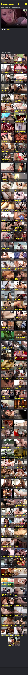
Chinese (17, 227)
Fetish (6, 338)
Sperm (16, 80)
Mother (22, 386)
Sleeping (17, 525)
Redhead (17, 149)
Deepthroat (4, 259)
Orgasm (4, 161)
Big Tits (20, 70)
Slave (21, 238)
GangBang (17, 141)
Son (16, 190)
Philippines (17, 121)
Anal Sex (17, 110)
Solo (7, 60)
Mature (3, 60)
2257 (14, 670)
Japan (20, 604)
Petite (3, 218)
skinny (16, 348)
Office (3, 82)
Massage (8, 159)
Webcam (4, 62)
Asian (8, 29)
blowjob (4, 72)
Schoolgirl (8, 248)
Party (16, 299)
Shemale (4, 190)
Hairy (9, 268)
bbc (23, 80)
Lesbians (17, 238)
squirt (3, 131)
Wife (9, 179)
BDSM (16, 406)
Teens (20, 80)
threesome (7, 218)
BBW (16, 70)
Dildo (16, 357)
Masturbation (5, 456)
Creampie (4, 92)
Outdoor (4, 121)
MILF (16, 92)
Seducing (17, 467)
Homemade (17, 171)
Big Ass (7, 90)
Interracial (17, 386)
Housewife (4, 179)
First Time (8, 594)
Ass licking (4, 475)
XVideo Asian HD (10, 4)
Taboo (10, 347)
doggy (3, 151)
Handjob (17, 337)
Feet (20, 487)
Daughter (4, 101)
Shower (8, 307)
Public (3, 248)
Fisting (16, 131)
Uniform (17, 62)
